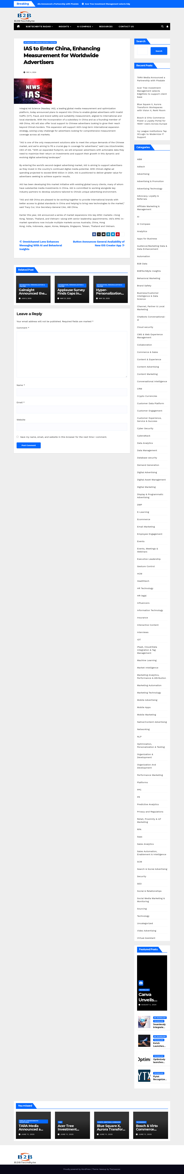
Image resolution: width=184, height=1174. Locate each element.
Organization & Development (145, 756)
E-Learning (143, 512)
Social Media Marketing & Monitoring (151, 900)
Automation (143, 256)
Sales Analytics (145, 844)
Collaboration (144, 344)
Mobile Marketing (146, 714)
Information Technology (150, 610)
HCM (139, 573)
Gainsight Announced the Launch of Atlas (31, 293)
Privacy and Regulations (150, 811)
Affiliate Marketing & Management (148, 208)
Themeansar (115, 1169)
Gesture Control (146, 566)
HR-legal (141, 595)
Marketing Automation (149, 685)
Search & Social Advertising (152, 869)
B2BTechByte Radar (38, 26)
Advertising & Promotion (150, 181)
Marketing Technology (149, 692)
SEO (139, 883)
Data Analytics (145, 443)
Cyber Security (145, 428)
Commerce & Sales (147, 352)
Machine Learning (146, 660)
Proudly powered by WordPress (77, 1169)
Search (141, 41)
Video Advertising (146, 930)
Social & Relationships (149, 891)
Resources (106, 26)
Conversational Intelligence (152, 381)
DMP (139, 504)
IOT (139, 639)
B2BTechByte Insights (149, 271)
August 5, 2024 (148, 1005)
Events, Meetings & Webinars (147, 550)
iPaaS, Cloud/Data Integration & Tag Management (147, 650)
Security (141, 876)
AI (138, 216)
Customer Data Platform (150, 403)
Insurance (142, 617)
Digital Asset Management (151, 479)
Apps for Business (147, 238)
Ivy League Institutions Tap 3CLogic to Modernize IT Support (152, 134)
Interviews (142, 632)
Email (21, 402)
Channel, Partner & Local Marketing (150, 308)
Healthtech (143, 581)
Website (21, 419)
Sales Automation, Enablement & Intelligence (151, 853)
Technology (143, 916)
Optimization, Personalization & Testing (40, 42)
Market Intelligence (147, 667)
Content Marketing (147, 374)
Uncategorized (145, 923)
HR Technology (145, 588)
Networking (143, 729)
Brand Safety (144, 285)
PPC (139, 789)
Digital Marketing (146, 487)
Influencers (143, 603)
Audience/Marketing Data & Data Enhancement (152, 247)
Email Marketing (146, 526)
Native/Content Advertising (152, 722)
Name (21, 385)
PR (138, 797)
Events (140, 541)
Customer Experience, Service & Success (149, 419)
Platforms (142, 782)
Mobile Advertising (147, 700)
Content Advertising (148, 366)
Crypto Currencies (147, 396)
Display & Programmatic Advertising (150, 496)
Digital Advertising (147, 472)
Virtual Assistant (146, 938)
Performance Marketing (150, 775)
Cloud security (145, 327)
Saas (139, 836)
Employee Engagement (149, 534)
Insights (64, 26)
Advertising (143, 174)
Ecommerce (143, 519)
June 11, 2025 (27, 1134)
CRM (139, 388)
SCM (139, 861)
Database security (147, 457)
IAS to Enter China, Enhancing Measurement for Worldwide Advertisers (62, 55)
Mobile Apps (144, 707)
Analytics (142, 231)
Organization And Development (146, 766)
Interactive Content (148, 625)
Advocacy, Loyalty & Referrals (148, 197)
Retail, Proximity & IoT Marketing (149, 820)
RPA (139, 829)
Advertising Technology (149, 188)
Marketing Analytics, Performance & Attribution (151, 676)
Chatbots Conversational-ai (151, 318)
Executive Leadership (149, 559)
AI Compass (84, 26)
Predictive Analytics (148, 804)
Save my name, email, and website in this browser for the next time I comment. (63, 437)
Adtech (141, 166)
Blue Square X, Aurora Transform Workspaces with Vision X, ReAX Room (151, 107)
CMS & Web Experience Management (150, 336)
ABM (139, 159)
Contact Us (126, 26)
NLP (139, 736)
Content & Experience (149, 359)
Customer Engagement (149, 410)
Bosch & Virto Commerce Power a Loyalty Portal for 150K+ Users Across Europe (152, 120)
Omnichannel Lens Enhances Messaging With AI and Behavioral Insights (40, 245)
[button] (162, 26)
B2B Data (142, 263)
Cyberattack (143, 435)
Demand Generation (148, 465)
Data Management (147, 450)
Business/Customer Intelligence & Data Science (148, 296)
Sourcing (142, 908)
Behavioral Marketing (148, 278)
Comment (23, 327)
